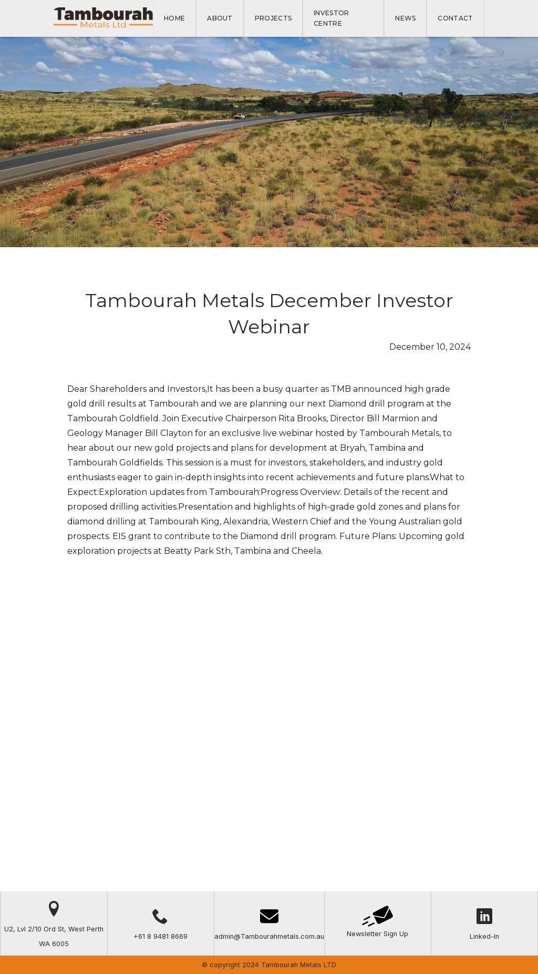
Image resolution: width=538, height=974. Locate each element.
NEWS (405, 18)
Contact (455, 18)
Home (174, 18)
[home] (103, 18)
